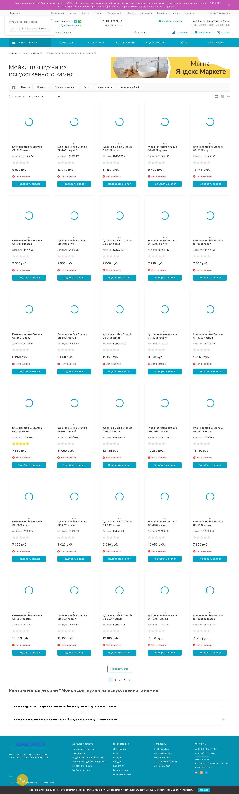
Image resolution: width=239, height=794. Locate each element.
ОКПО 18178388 (162, 766)
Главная (13, 53)
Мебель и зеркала (82, 766)
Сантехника (66, 42)
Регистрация (223, 13)
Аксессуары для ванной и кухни (89, 761)
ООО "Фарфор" (162, 749)
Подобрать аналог (29, 184)
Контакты (162, 13)
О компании (57, 13)
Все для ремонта (125, 42)
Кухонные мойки (30, 53)
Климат (185, 42)
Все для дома (96, 42)
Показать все (119, 668)
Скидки (72, 13)
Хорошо (203, 790)
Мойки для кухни (81, 770)
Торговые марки (215, 42)
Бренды (176, 13)
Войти (211, 13)
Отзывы (131, 13)
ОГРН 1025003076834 (165, 761)
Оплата (85, 13)
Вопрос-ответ (115, 13)
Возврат (98, 13)
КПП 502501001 (162, 757)
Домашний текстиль (83, 749)
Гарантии (189, 13)
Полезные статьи (122, 774)
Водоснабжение (155, 42)
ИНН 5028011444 (163, 753)
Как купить (119, 766)
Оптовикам (146, 13)
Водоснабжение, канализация (88, 757)
